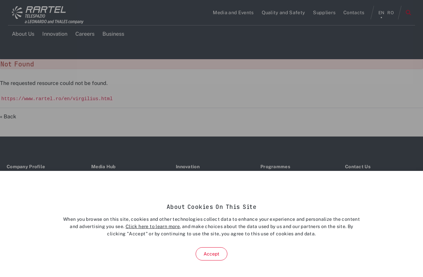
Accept (212, 254)
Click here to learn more (153, 226)
